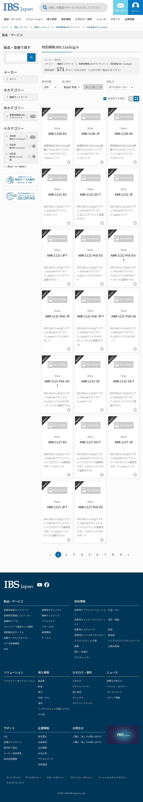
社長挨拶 (42, 742)
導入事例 (52, 19)
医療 (76, 646)
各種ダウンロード (13, 742)
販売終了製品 (10, 747)
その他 (41, 714)
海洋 (40, 703)
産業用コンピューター (85, 629)
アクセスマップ (45, 758)
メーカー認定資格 (13, 753)
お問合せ (78, 728)
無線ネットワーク (41, 27)
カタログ (76, 680)
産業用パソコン (11, 621)
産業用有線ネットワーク (16, 609)
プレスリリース (114, 691)
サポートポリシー (56, 777)
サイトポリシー (33, 777)
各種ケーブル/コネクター (16, 637)
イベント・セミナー (117, 686)
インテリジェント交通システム (53, 708)
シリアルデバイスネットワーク (123, 640)
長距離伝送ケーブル (14, 632)
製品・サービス (12, 19)
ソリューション (34, 19)
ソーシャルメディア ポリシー (113, 777)
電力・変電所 (81, 651)
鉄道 (110, 629)
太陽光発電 (113, 646)
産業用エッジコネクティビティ (89, 634)
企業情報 (129, 19)
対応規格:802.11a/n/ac (22, 146)
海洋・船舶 (113, 619)
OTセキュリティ (82, 657)
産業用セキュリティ (52, 609)
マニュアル (78, 697)
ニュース (101, 19)
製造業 (111, 634)
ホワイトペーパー (81, 686)
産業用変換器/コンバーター (17, 615)
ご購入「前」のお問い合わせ (86, 736)
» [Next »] (128, 554)
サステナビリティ (15, 782)
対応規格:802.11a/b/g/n (97, 27)
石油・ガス (113, 609)
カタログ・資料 (83, 19)
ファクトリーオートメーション (19, 680)
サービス (46, 637)
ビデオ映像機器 (11, 643)
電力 (40, 691)
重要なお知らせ (114, 680)
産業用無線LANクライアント (68, 27)
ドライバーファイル (82, 703)
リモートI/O (48, 626)
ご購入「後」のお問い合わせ (86, 742)
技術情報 (66, 19)
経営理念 (42, 736)
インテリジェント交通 (85, 640)
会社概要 (42, 747)
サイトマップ (13, 777)
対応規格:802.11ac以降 (22, 156)
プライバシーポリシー (81, 777)
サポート (115, 19)
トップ (4, 27)
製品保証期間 (10, 758)
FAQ (6, 736)
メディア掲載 (113, 697)
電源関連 (46, 632)
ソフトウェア (48, 621)
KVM (6, 648)
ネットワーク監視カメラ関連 (18, 626)
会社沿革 (42, 753)
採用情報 (42, 764)
